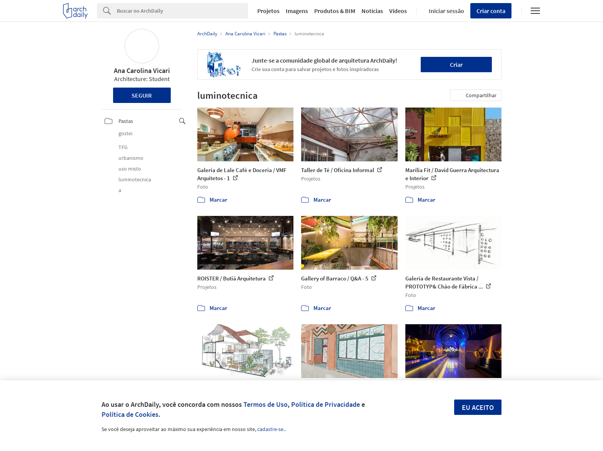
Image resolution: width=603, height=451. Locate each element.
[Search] (182, 10)
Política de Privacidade (325, 404)
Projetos (268, 11)
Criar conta (490, 11)
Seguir (142, 95)
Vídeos (398, 11)
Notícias (372, 11)
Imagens (297, 11)
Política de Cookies (130, 414)
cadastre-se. (271, 429)
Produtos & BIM (334, 11)
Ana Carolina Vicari (142, 70)
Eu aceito (478, 407)
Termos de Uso (265, 404)
